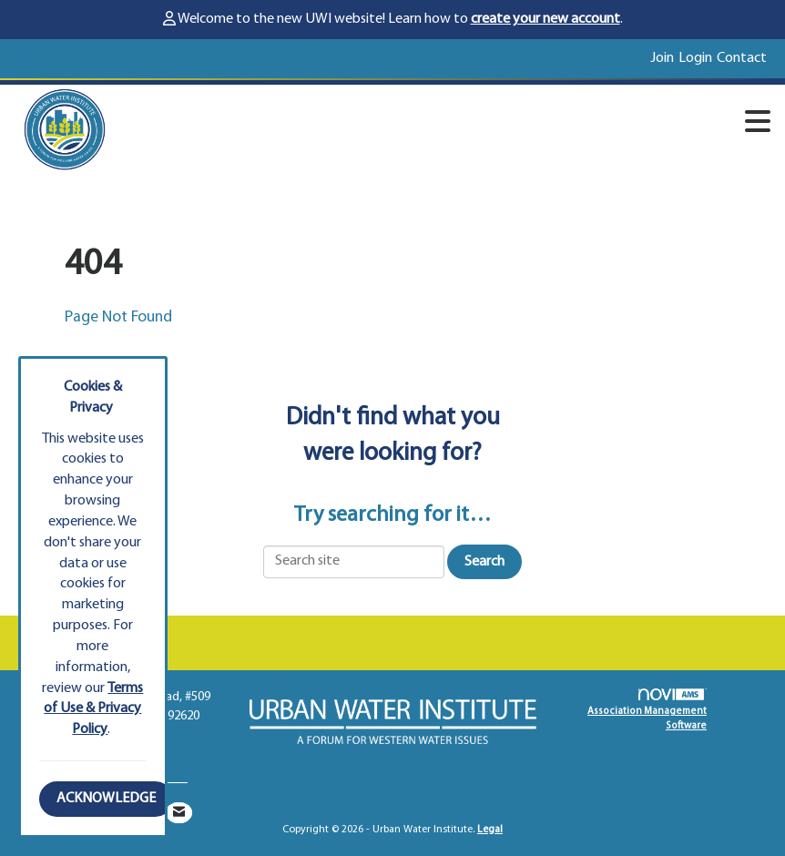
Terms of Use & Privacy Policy (93, 709)
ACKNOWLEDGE (106, 798)
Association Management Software (647, 709)
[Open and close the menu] (454, 126)
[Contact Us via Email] (179, 812)
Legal (490, 829)
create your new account (545, 19)
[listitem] (664, 58)
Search (484, 562)
